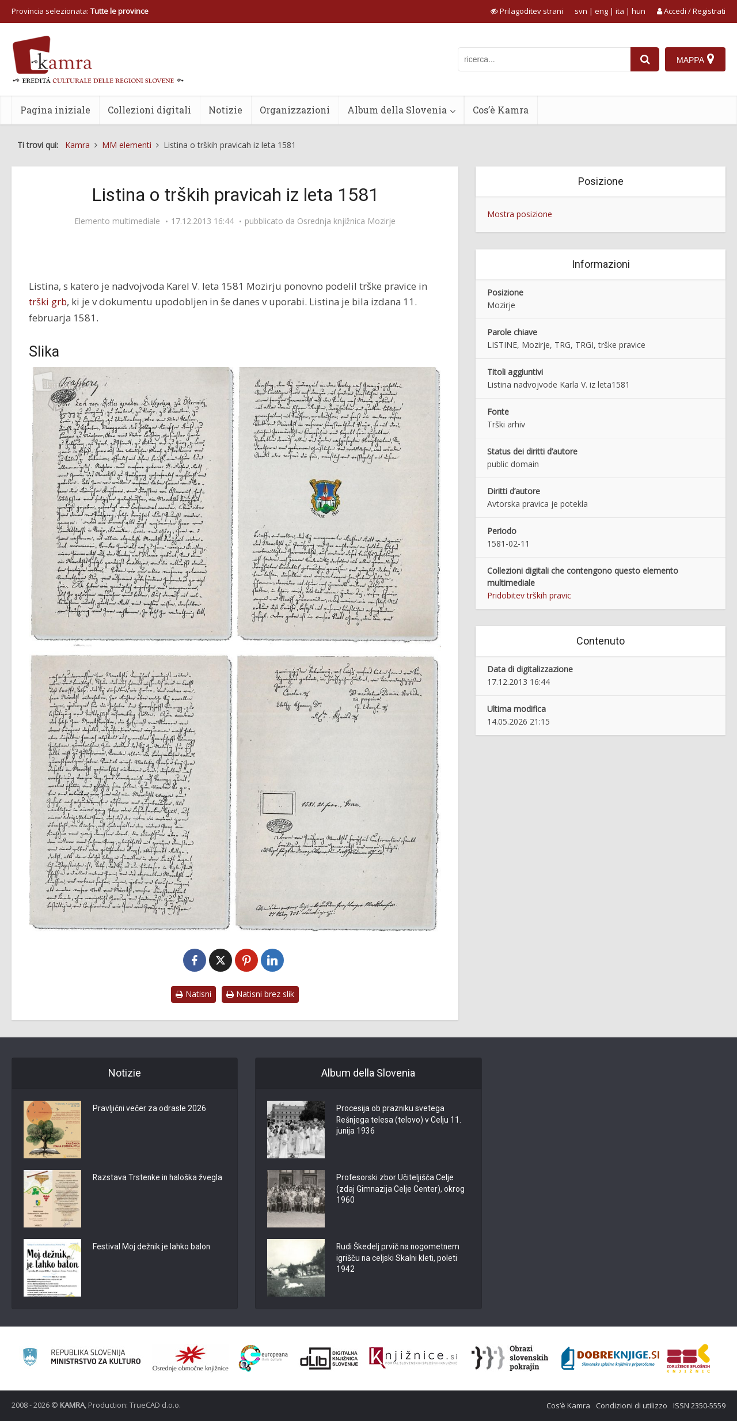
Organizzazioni (295, 110)
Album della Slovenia (397, 110)
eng (601, 11)
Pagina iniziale (55, 110)
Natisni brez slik (260, 993)
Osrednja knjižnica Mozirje (346, 221)
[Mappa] (695, 59)
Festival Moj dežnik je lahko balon (152, 1247)
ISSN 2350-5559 (699, 1405)
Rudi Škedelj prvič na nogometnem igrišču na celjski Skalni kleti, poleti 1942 (399, 1259)
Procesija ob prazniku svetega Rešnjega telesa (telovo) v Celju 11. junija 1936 (399, 1121)
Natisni (193, 993)
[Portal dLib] (329, 1358)
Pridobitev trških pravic (529, 595)
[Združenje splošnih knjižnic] (688, 1358)
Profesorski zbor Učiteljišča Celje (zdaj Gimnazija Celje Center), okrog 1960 (401, 1190)
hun (638, 11)
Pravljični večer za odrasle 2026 (150, 1109)
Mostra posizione (519, 214)
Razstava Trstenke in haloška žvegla (159, 1178)
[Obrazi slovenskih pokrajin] (510, 1358)
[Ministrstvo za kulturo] (81, 1358)
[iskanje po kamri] (544, 59)
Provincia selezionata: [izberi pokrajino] (80, 11)
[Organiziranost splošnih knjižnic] (190, 1358)
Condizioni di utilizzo (631, 1405)
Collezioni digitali (149, 110)
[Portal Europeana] (263, 1358)
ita (620, 11)
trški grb (48, 301)
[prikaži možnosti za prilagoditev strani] (527, 11)
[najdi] (644, 59)
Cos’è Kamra (501, 110)
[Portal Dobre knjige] (610, 1358)
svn (581, 11)
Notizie (225, 110)
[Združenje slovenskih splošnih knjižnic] (413, 1358)
